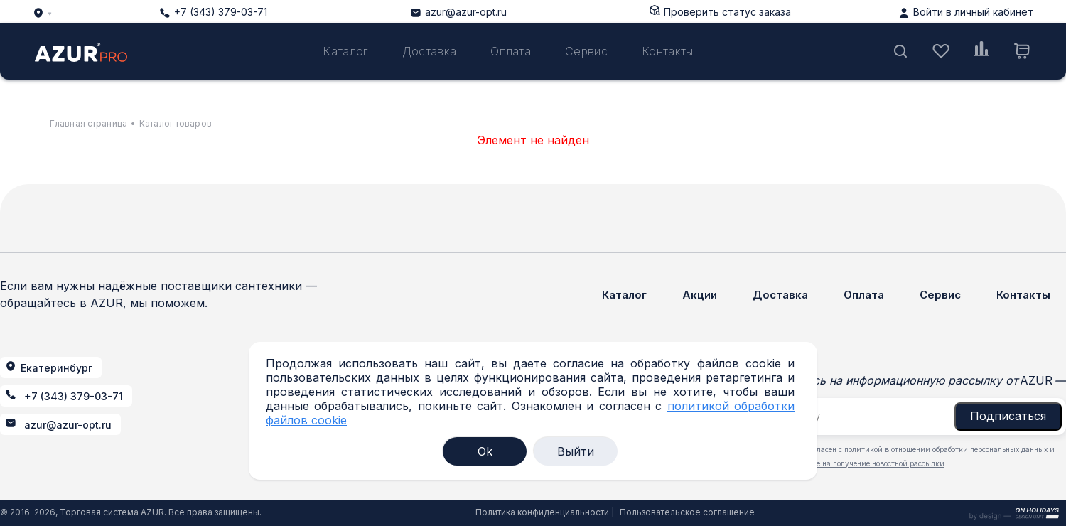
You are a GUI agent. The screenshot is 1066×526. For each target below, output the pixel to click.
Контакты (668, 51)
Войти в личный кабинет (973, 12)
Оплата (510, 51)
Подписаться (1008, 416)
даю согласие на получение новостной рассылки (858, 463)
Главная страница (88, 123)
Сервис (586, 51)
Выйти (575, 451)
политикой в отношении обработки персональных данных (946, 449)
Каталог (345, 51)
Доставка (429, 51)
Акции (699, 294)
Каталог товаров (175, 123)
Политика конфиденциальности (542, 512)
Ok (485, 451)
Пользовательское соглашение (687, 512)
